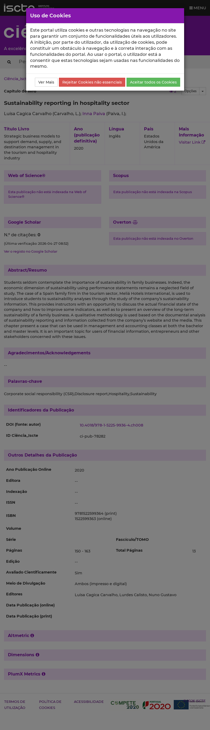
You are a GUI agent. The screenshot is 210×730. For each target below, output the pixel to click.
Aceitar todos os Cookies (153, 82)
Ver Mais (46, 82)
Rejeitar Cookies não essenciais (92, 82)
